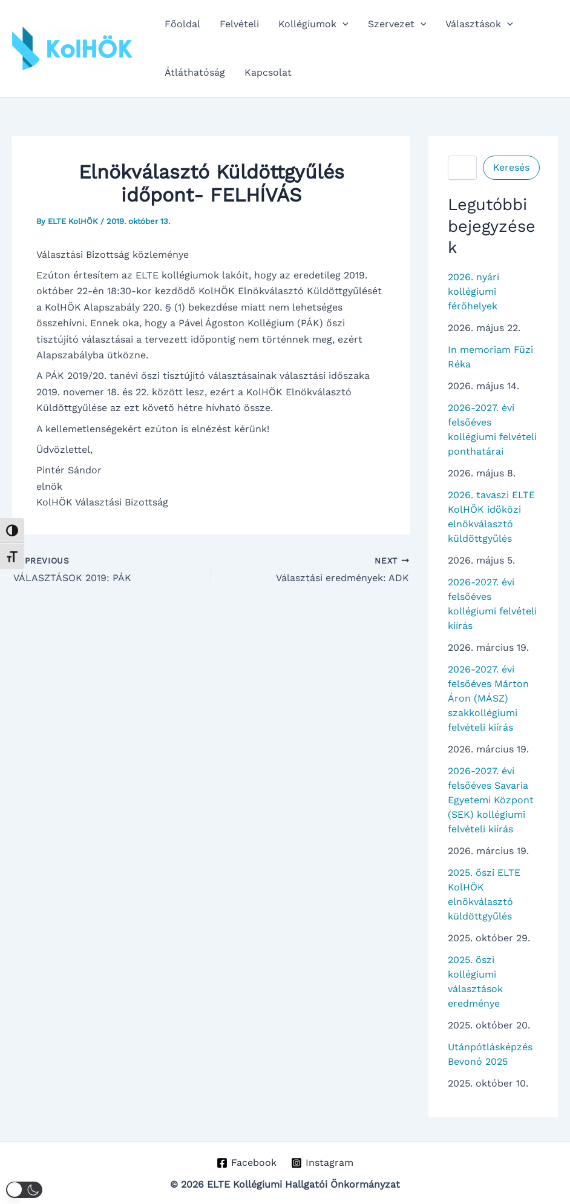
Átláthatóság (195, 72)
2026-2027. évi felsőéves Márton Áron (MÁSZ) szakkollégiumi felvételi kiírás (488, 698)
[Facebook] (246, 1162)
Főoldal (182, 24)
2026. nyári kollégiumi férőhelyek (473, 291)
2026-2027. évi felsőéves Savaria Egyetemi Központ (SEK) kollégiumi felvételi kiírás (491, 800)
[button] (342, 24)
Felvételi (239, 24)
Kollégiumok (313, 24)
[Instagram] (322, 1162)
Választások (479, 24)
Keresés (511, 167)
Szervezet (397, 24)
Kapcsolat (268, 72)
